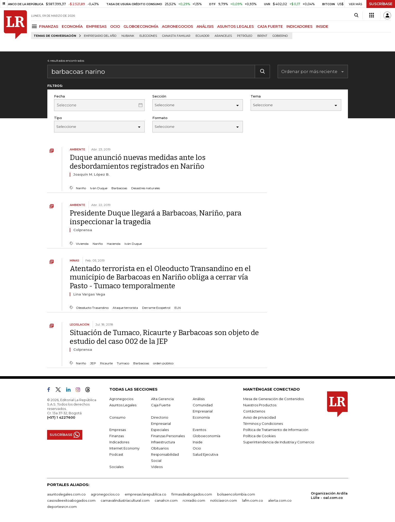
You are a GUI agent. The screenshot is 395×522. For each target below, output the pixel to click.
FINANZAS (48, 26)
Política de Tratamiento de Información (275, 430)
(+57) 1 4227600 (61, 417)
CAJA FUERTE (270, 26)
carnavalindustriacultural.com (125, 500)
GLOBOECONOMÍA (141, 26)
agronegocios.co (105, 494)
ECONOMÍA (72, 26)
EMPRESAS (96, 26)
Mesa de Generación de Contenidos (273, 399)
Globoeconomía (206, 436)
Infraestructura (163, 442)
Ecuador (202, 36)
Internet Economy (124, 448)
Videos (157, 467)
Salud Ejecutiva (205, 454)
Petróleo (244, 36)
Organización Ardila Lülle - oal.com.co (329, 495)
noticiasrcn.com (223, 500)
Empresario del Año (100, 36)
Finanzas (116, 436)
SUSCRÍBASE (380, 4)
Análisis (199, 399)
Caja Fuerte (161, 405)
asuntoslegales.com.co (66, 494)
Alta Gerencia (162, 399)
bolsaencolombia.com (236, 494)
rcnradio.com (194, 500)
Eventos (199, 430)
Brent (262, 36)
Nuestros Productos (259, 405)
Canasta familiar (176, 36)
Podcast (116, 454)
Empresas (117, 430)
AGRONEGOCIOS (177, 26)
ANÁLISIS (205, 26)
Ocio (197, 448)
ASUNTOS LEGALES (235, 26)
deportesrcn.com (62, 507)
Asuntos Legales (122, 405)
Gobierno (280, 36)
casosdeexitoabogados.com (71, 500)
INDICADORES (299, 26)
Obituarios (160, 448)
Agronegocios (121, 399)
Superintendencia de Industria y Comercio (278, 442)
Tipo (58, 117)
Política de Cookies (259, 436)
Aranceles (223, 36)
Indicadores (119, 442)
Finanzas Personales (168, 436)
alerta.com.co (280, 500)
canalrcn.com (166, 500)
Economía (201, 417)
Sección (159, 96)
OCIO (115, 26)
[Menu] (35, 26)
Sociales (116, 467)
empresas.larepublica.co (145, 494)
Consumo (117, 417)
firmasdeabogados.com (191, 494)
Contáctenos (254, 411)
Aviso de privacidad (259, 417)
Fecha (59, 96)
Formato (160, 117)
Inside (198, 442)
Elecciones (148, 36)
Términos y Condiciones (263, 423)
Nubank (127, 36)
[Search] (356, 15)
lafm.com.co (252, 500)
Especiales (160, 430)
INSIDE (322, 26)
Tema (256, 96)
